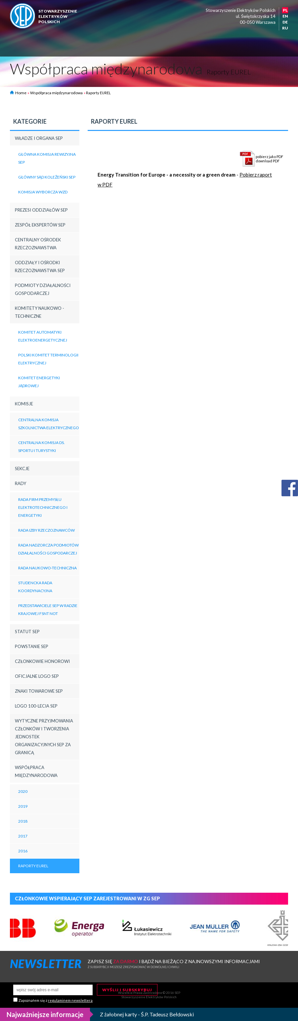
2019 (22, 806)
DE (285, 22)
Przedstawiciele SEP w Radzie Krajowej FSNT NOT (47, 609)
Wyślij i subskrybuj (127, 989)
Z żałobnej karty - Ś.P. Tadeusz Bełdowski (147, 1014)
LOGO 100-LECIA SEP (36, 706)
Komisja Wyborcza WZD (42, 191)
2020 (22, 791)
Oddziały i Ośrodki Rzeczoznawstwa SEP (40, 266)
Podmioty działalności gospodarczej (42, 289)
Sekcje (22, 468)
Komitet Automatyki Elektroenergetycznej (42, 336)
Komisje (24, 403)
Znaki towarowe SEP (39, 691)
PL (285, 10)
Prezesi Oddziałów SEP (41, 210)
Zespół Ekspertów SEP (40, 224)
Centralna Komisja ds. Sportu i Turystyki (41, 446)
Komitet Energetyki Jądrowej (39, 381)
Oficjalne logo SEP (37, 676)
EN (285, 16)
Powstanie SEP (31, 646)
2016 (22, 850)
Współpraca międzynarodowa (56, 92)
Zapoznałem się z (56, 1000)
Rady (20, 483)
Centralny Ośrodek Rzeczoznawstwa (38, 243)
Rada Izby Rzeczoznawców (46, 530)
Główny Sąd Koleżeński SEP (46, 177)
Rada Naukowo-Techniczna (47, 567)
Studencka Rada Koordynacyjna (35, 586)
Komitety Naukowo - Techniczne (39, 312)
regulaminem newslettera (70, 1000)
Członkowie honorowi (42, 661)
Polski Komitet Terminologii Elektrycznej (48, 358)
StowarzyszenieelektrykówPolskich (57, 16)
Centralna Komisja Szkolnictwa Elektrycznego (48, 423)
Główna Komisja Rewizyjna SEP (47, 158)
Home (18, 92)
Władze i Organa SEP (39, 138)
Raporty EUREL (33, 865)
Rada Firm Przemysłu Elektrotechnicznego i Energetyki (42, 507)
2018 (22, 821)
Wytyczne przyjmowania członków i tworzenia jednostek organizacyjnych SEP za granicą (44, 736)
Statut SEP (27, 631)
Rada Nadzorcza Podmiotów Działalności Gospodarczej (48, 549)
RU (285, 27)
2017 (22, 836)
